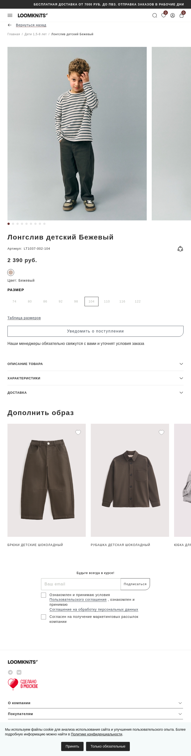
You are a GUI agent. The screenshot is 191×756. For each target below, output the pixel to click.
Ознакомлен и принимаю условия (79, 595)
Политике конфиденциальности (96, 734)
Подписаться (135, 584)
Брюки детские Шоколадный (35, 545)
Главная (13, 34)
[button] (95, 364)
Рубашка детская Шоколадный (120, 545)
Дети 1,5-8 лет (36, 34)
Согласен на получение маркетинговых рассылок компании (94, 619)
